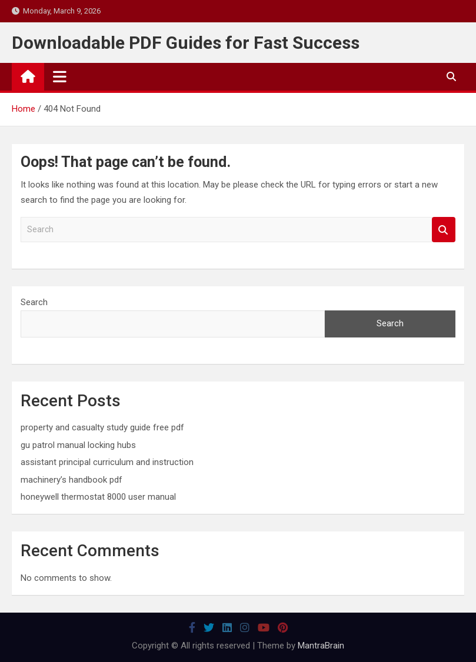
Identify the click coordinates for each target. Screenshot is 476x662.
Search (443, 229)
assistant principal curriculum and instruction (107, 462)
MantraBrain (321, 645)
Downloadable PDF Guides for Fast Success (186, 42)
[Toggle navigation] (59, 76)
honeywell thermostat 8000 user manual (98, 497)
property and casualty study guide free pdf (102, 427)
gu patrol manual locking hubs (78, 445)
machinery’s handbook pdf (71, 479)
